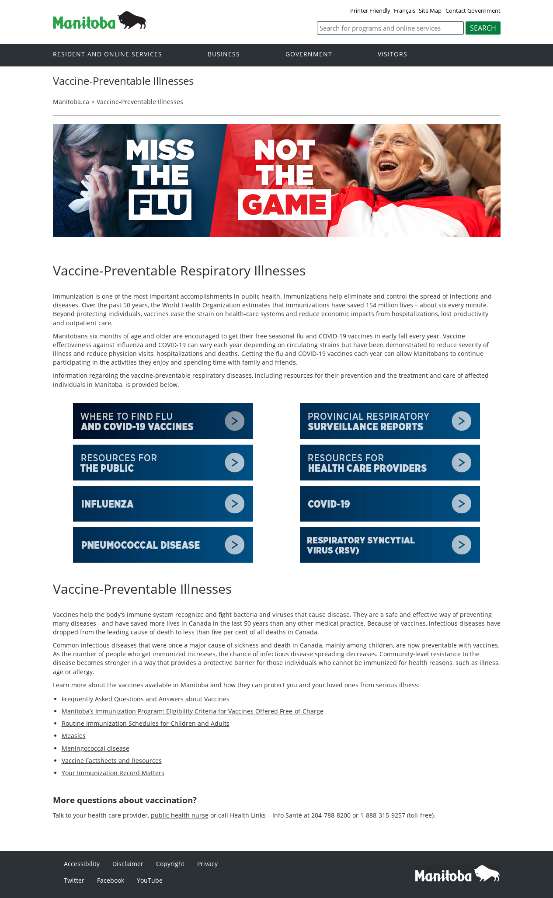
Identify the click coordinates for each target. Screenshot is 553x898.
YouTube (150, 880)
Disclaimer (127, 864)
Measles (74, 735)
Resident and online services (107, 54)
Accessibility (82, 864)
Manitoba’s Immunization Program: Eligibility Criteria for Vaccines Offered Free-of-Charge (192, 711)
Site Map (430, 10)
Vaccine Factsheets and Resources (112, 760)
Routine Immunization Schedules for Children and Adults (146, 723)
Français (404, 10)
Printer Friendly (370, 10)
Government (308, 54)
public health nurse (180, 815)
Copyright (170, 864)
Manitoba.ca (71, 101)
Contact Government (473, 10)
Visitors (392, 54)
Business (224, 54)
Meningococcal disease (95, 748)
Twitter (74, 880)
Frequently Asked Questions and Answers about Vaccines (146, 699)
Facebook (110, 880)
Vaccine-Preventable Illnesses (140, 101)
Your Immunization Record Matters (113, 773)
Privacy (207, 864)
